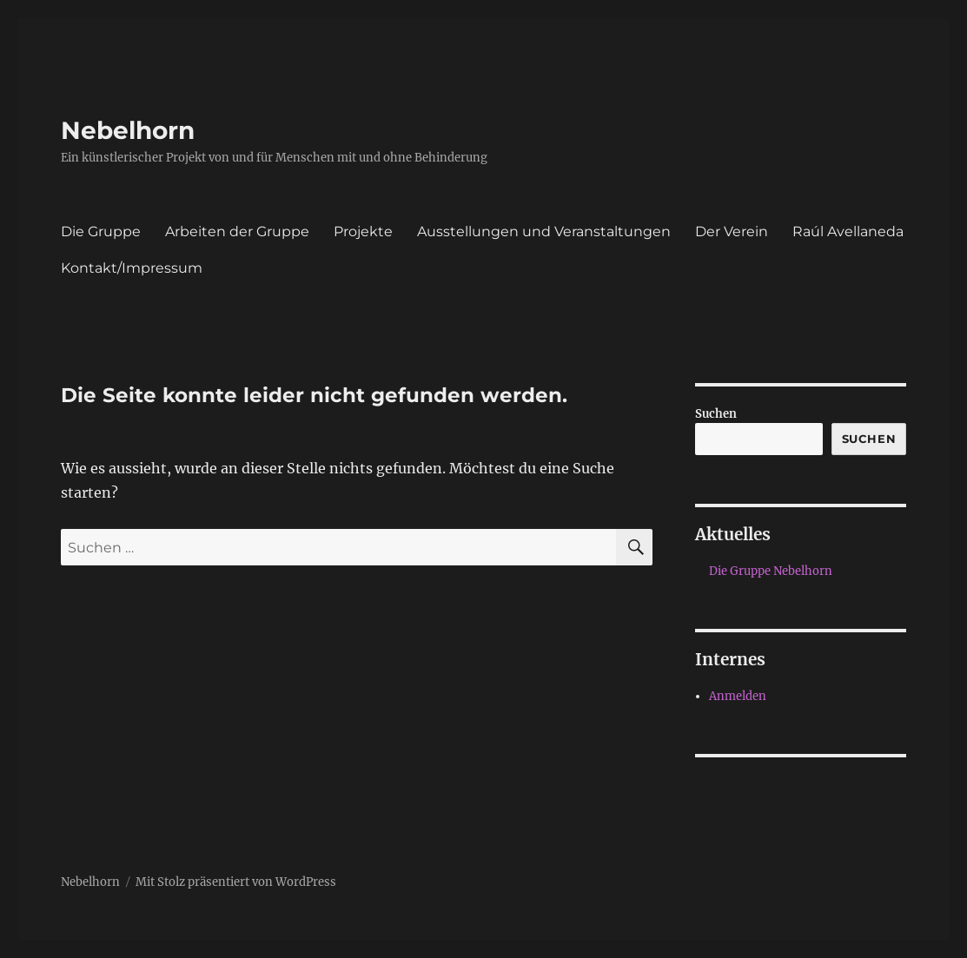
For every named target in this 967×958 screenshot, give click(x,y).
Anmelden (737, 696)
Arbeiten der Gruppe (237, 231)
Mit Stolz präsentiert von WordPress (236, 882)
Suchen (716, 413)
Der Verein (731, 231)
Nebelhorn (128, 130)
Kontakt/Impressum (131, 268)
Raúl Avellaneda (848, 231)
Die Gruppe (101, 231)
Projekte (363, 231)
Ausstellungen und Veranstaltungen (544, 231)
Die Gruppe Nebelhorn (770, 571)
